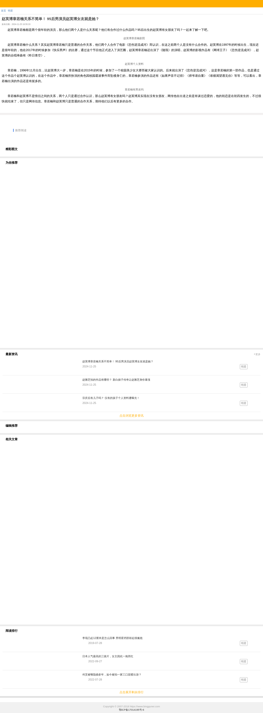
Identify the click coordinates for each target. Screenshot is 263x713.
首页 (3, 10)
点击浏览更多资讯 (131, 415)
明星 (10, 10)
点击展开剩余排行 (131, 692)
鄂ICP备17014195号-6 (131, 709)
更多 (257, 354)
